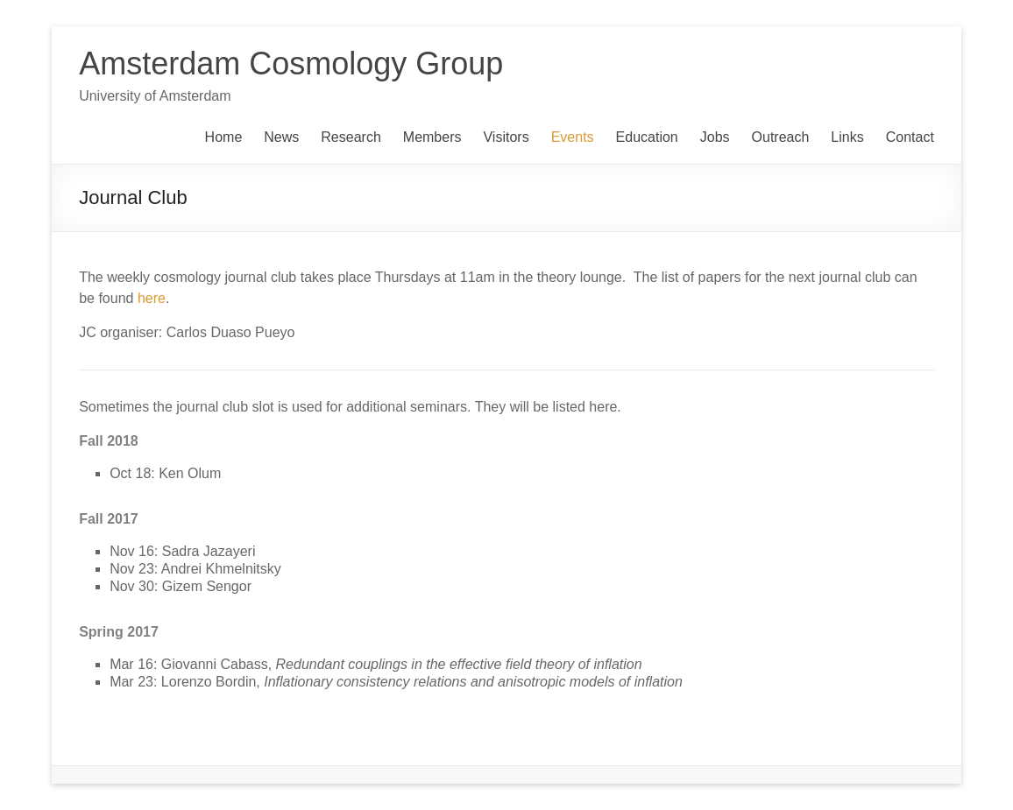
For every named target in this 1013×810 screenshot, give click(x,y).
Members (432, 137)
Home (224, 137)
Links (847, 137)
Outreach (781, 137)
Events (572, 137)
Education (647, 137)
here (152, 298)
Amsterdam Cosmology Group (291, 63)
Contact (910, 137)
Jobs (715, 137)
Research (350, 137)
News (281, 137)
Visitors (505, 137)
